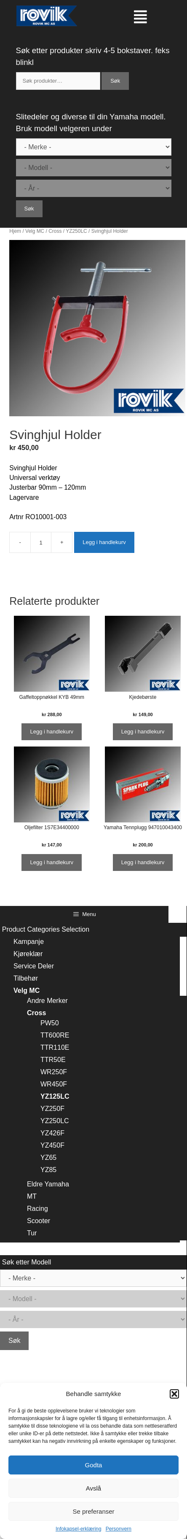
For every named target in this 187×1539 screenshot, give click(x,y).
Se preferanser (93, 1511)
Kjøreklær (28, 953)
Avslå (93, 1488)
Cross (54, 231)
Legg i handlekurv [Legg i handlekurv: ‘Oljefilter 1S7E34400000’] (51, 862)
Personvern (118, 1529)
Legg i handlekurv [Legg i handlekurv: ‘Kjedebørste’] (143, 731)
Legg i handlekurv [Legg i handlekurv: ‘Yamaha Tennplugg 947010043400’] (143, 862)
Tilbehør (25, 978)
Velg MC (34, 231)
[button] (174, 1394)
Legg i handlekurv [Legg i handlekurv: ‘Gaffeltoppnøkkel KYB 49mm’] (51, 731)
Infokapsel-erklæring (79, 1529)
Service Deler (33, 966)
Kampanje (28, 941)
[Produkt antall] (40, 542)
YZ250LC (76, 231)
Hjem (15, 231)
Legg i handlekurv (104, 542)
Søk (115, 81)
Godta (93, 1465)
